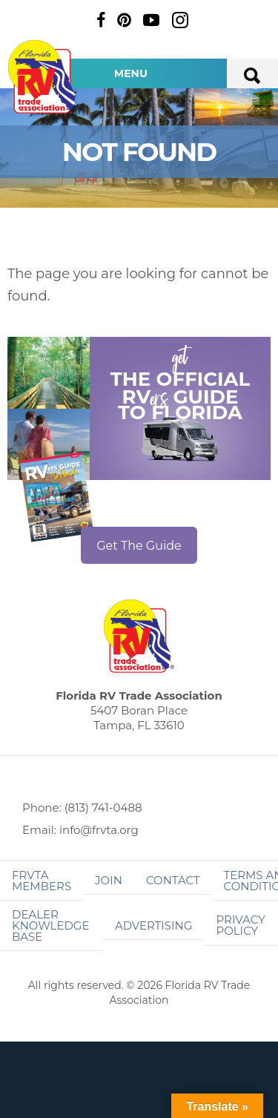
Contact (173, 880)
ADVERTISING (154, 925)
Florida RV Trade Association (43, 77)
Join (108, 880)
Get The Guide (139, 546)
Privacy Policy (240, 925)
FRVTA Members (41, 880)
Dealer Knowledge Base (50, 925)
